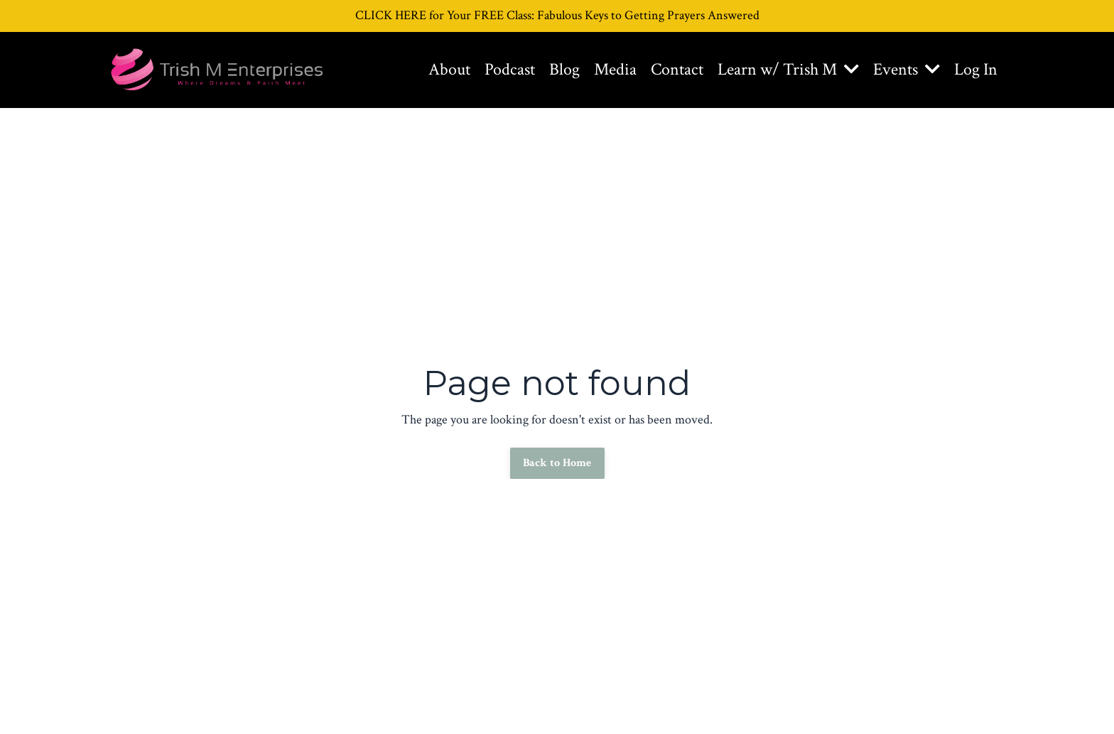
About (449, 69)
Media (615, 69)
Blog (564, 69)
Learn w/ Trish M (788, 69)
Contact (677, 69)
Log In (975, 69)
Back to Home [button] (557, 462)
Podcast (510, 69)
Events (906, 69)
